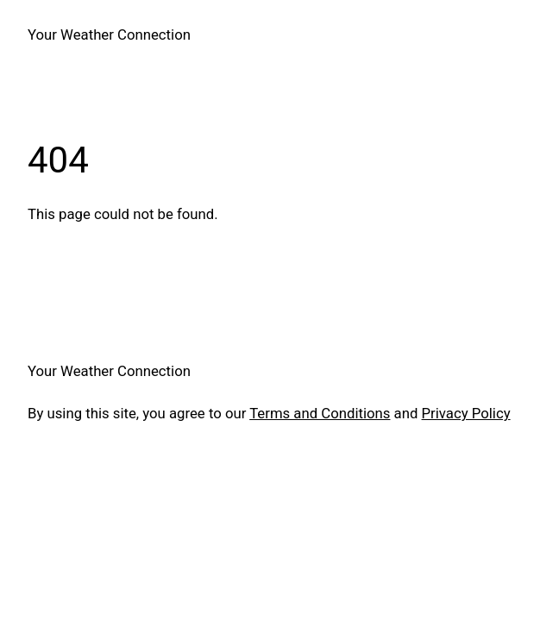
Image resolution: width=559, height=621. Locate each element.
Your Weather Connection (109, 34)
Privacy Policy (466, 413)
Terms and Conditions (319, 413)
